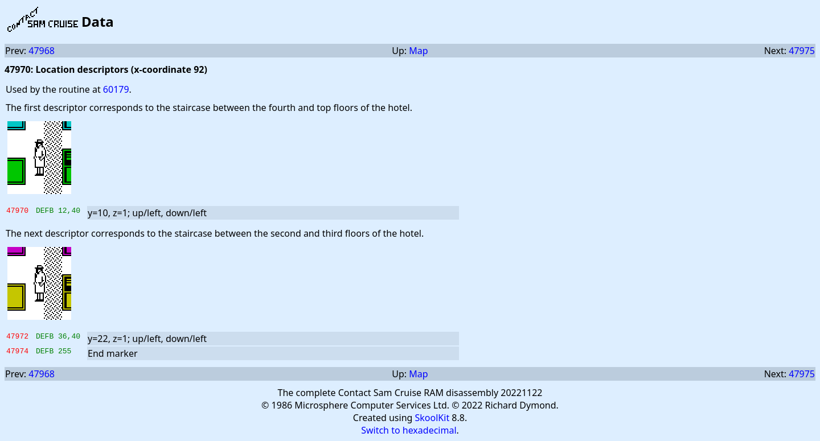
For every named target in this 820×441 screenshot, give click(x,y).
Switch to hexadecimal (408, 430)
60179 (116, 89)
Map (418, 50)
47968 (41, 50)
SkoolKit (432, 417)
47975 (802, 50)
